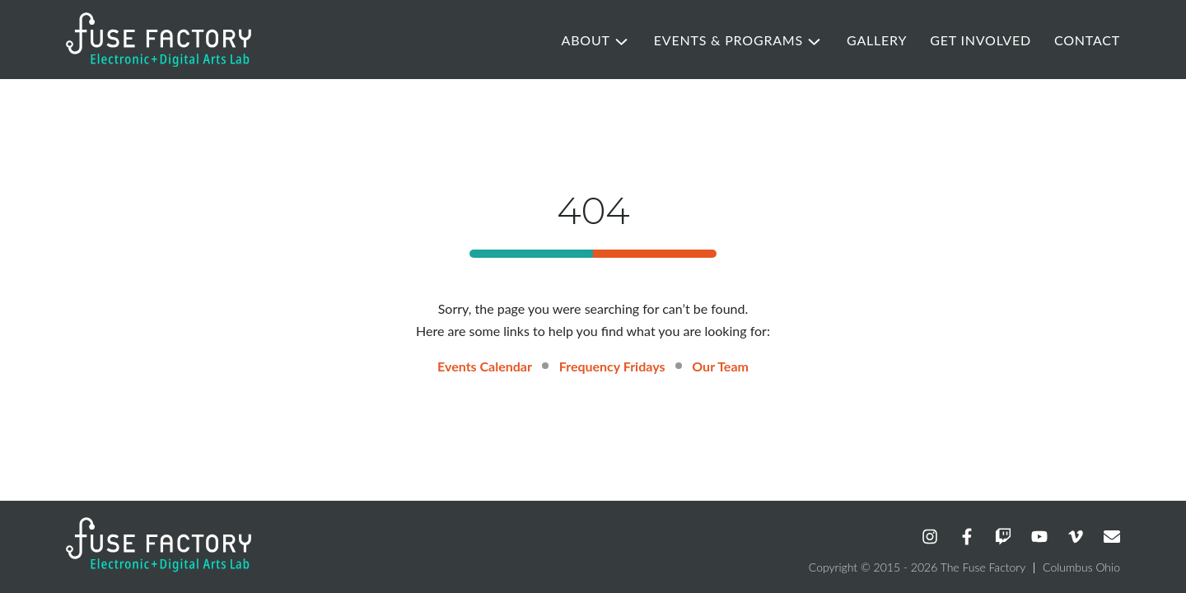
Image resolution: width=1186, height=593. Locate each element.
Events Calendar (484, 366)
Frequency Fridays (612, 366)
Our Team (720, 366)
